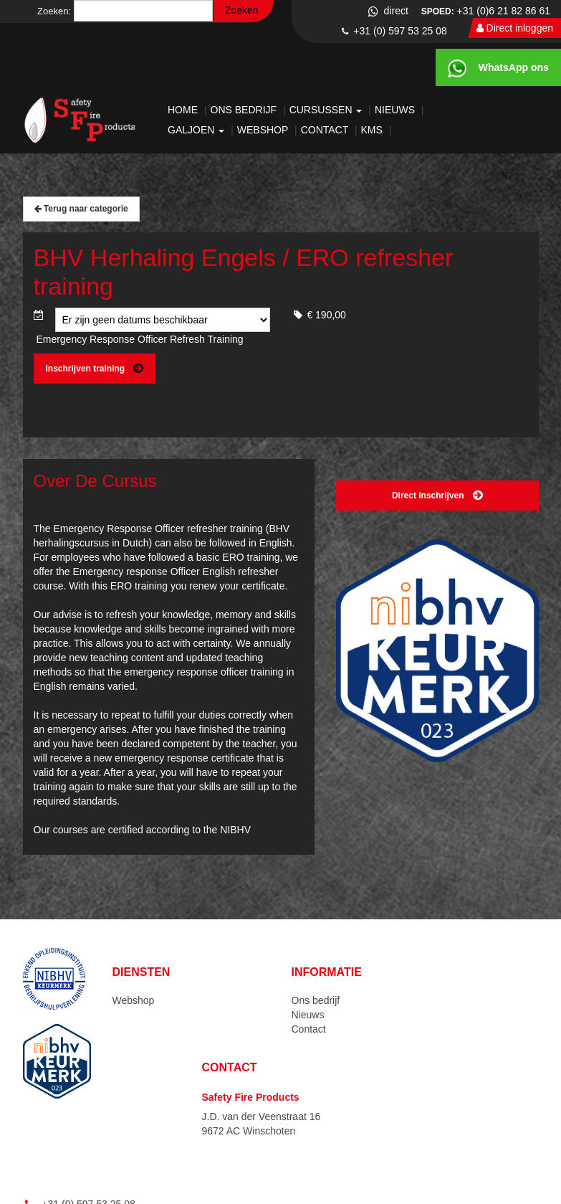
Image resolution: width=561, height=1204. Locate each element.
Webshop (264, 130)
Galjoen (197, 130)
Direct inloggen (514, 28)
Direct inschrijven (437, 495)
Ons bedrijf (245, 109)
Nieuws (396, 109)
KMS (373, 130)
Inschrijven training (95, 369)
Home (184, 109)
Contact (326, 130)
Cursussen (327, 109)
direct (387, 10)
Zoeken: (54, 11)
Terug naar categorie (81, 209)
